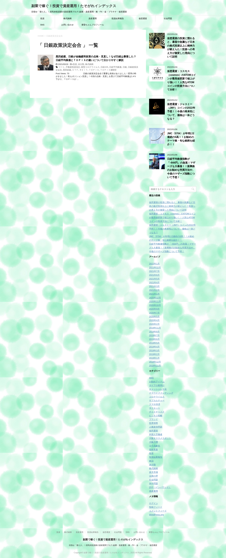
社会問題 (168, 18)
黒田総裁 (67, 70)
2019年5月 (154, 343)
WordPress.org (156, 514)
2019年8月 (154, 331)
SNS (42, 25)
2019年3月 (154, 350)
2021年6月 (154, 275)
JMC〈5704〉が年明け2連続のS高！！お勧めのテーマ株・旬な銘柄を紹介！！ (181, 139)
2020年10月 (155, 305)
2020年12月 (155, 297)
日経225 (104, 67)
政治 (151, 461)
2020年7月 (154, 312)
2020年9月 (154, 309)
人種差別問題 (155, 427)
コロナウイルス (156, 396)
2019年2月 (154, 354)
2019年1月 (154, 358)
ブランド (153, 419)
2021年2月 (154, 290)
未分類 (81, 64)
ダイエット (154, 408)
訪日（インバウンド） (160, 487)
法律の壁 (153, 476)
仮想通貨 (143, 18)
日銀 (125, 67)
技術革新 (153, 449)
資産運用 (93, 18)
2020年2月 (154, 324)
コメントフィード (158, 511)
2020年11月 (155, 301)
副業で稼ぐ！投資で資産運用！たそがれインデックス (73, 6)
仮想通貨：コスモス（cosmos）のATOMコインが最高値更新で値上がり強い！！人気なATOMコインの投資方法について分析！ (172, 217)
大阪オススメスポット (160, 438)
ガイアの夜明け (156, 385)
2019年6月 (154, 339)
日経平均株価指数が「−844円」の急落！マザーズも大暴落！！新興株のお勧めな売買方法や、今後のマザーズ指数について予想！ (181, 168)
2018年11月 (155, 365)
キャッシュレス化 (158, 389)
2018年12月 (155, 362)
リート (62, 67)
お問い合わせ (67, 25)
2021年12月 (155, 267)
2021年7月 (154, 271)
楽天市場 (153, 472)
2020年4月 (154, 320)
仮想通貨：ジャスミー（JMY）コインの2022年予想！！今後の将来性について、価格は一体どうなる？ (181, 111)
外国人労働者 (155, 434)
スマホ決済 (154, 404)
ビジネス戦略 (155, 415)
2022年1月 (154, 263)
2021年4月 (154, 282)
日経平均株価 (115, 67)
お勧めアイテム (156, 381)
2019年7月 (154, 335)
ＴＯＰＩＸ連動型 (108, 70)
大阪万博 (153, 442)
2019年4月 (154, 346)
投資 (42, 18)
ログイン (153, 503)
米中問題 (153, 483)
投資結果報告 (118, 18)
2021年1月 (154, 294)
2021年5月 (154, 279)
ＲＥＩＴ (84, 70)
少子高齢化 (154, 445)
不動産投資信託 (73, 67)
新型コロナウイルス (90, 67)
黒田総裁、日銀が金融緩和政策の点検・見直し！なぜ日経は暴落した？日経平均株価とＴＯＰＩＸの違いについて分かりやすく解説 (96, 58)
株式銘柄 (67, 18)
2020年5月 (154, 316)
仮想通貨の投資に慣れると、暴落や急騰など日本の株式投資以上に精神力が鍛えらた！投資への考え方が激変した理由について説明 (181, 47)
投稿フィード (155, 507)
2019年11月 (155, 328)
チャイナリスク (156, 412)
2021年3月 (154, 286)
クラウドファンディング (161, 393)
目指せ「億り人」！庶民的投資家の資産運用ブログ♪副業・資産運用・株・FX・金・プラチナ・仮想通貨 (113, 545)
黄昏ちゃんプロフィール (92, 25)
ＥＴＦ (75, 70)
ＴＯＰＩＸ (94, 70)
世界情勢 (153, 423)
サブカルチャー (156, 400)
